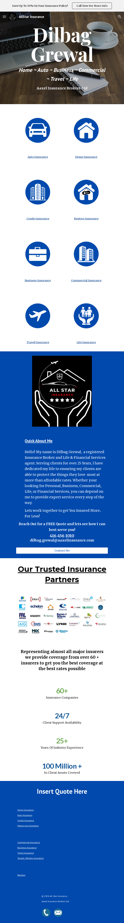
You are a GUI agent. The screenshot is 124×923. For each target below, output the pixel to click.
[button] (4, 17)
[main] (62, 58)
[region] (62, 6)
